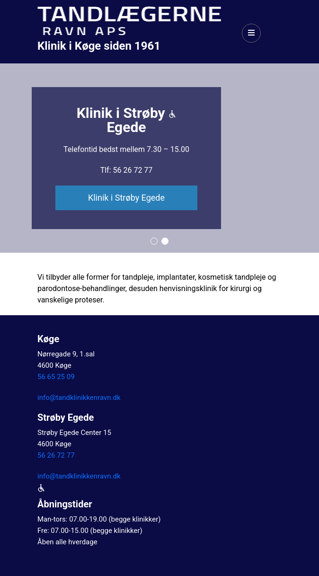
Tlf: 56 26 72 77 (126, 170)
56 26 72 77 (56, 455)
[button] (154, 241)
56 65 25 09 (56, 376)
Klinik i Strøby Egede (126, 198)
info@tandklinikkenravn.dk (79, 397)
